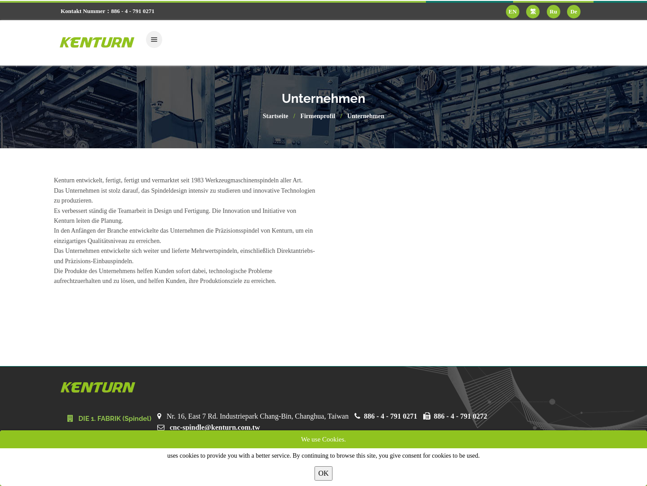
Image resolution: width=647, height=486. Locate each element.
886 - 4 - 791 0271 (390, 416)
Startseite (275, 116)
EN (513, 11)
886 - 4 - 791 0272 (460, 416)
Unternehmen (365, 116)
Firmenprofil (317, 116)
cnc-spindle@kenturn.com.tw (215, 427)
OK (323, 473)
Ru (553, 11)
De (573, 11)
